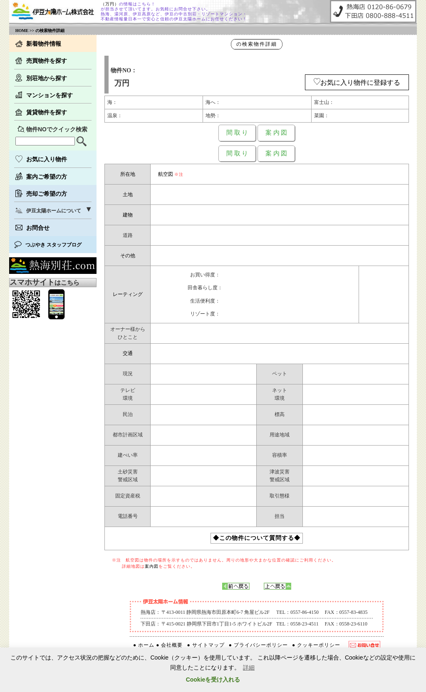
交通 (128, 353)
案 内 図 (276, 132)
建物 (128, 215)
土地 (128, 194)
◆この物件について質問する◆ (256, 538)
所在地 (127, 174)
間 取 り (237, 132)
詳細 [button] (249, 667)
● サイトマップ (205, 645)
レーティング (128, 294)
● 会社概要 (169, 645)
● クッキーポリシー (316, 645)
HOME (22, 30)
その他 (127, 256)
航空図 (165, 174)
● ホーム (143, 645)
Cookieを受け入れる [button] (213, 679)
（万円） (110, 4)
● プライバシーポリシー (258, 645)
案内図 (152, 566)
